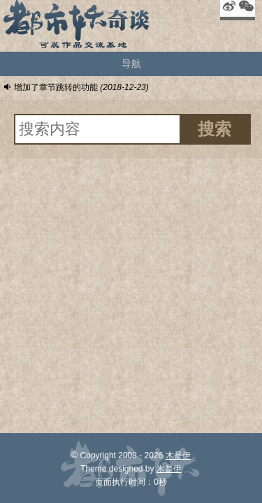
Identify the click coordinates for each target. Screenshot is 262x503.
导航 (131, 63)
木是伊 (178, 455)
